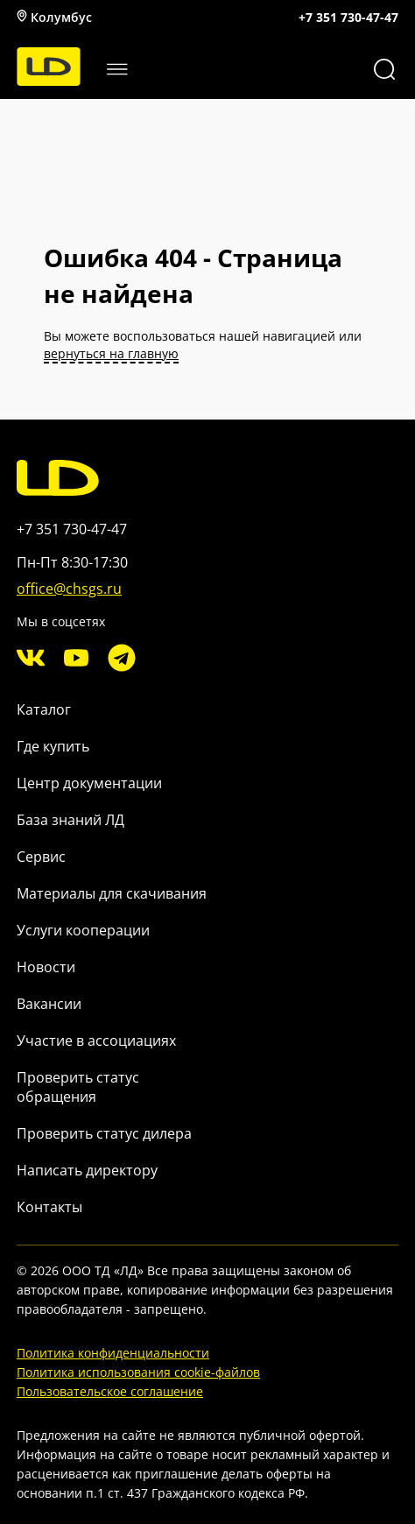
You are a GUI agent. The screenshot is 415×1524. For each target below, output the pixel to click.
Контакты (49, 1207)
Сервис (41, 856)
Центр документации (89, 783)
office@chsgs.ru (69, 588)
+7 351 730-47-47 (348, 17)
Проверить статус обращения (78, 1087)
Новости (46, 967)
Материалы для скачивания (112, 893)
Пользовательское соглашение (110, 1391)
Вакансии (49, 1003)
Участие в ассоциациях (96, 1040)
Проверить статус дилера (104, 1133)
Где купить (53, 746)
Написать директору (87, 1170)
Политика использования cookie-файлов (138, 1372)
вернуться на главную (111, 353)
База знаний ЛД (70, 819)
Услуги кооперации (83, 930)
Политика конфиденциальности (113, 1352)
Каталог (44, 709)
